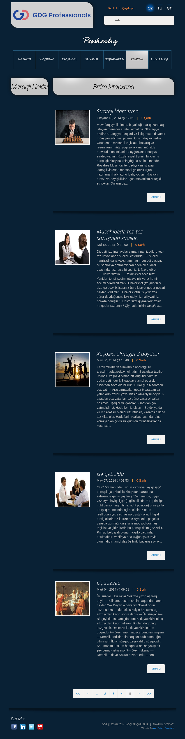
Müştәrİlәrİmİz (114, 59)
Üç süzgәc (108, 582)
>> (149, 693)
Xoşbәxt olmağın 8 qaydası (128, 353)
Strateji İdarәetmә (118, 111)
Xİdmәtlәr (92, 59)
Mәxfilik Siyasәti (163, 724)
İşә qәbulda (110, 473)
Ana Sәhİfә (24, 59)
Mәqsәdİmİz (69, 59)
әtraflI (156, 197)
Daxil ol (112, 8)
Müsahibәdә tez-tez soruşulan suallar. (120, 235)
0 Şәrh (146, 118)
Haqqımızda (46, 59)
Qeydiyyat (128, 8)
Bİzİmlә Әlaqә (159, 59)
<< (78, 693)
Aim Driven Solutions (163, 728)
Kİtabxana (137, 59)
